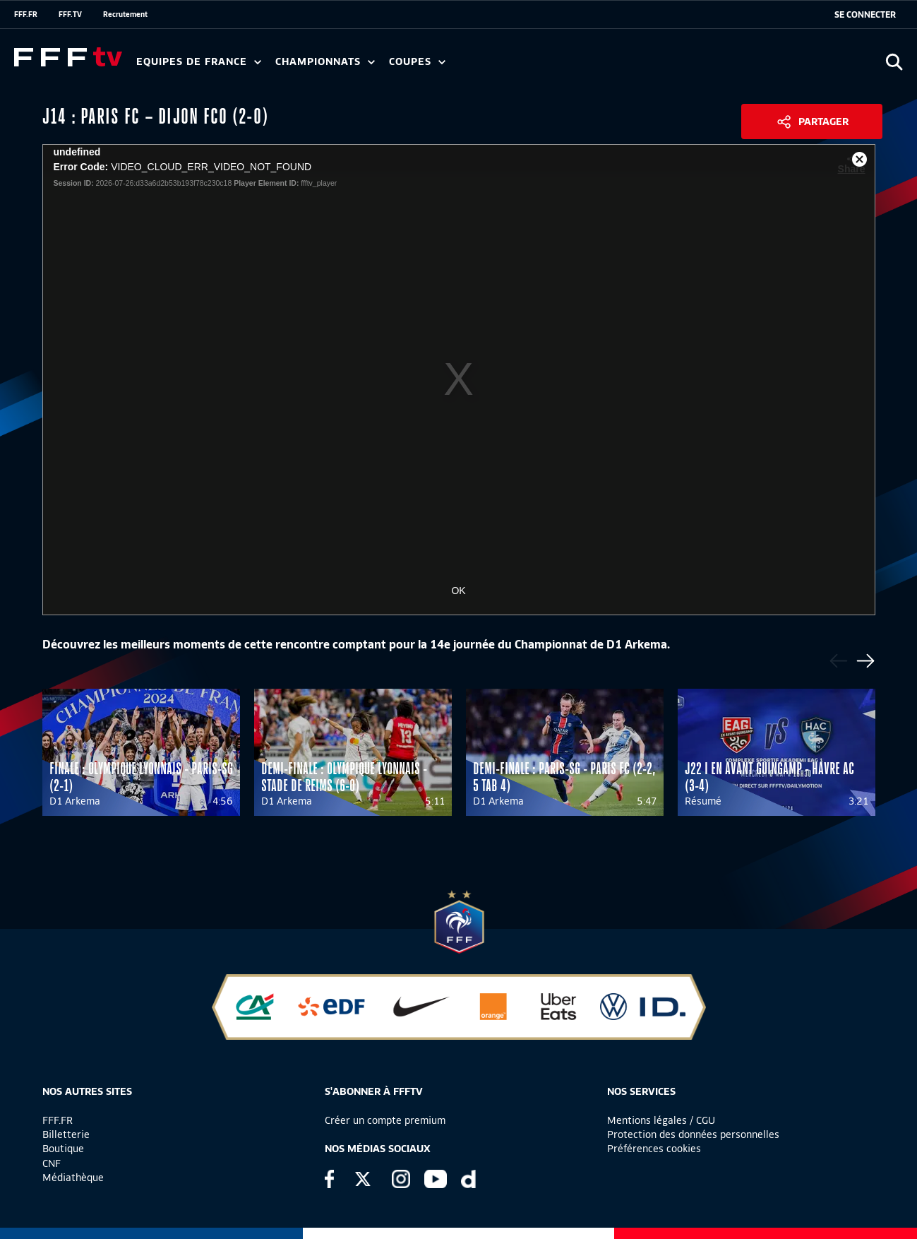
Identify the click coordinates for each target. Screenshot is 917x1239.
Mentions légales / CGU (661, 1120)
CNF (51, 1163)
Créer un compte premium (385, 1120)
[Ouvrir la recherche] (894, 62)
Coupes (417, 62)
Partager (823, 121)
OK (458, 590)
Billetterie (66, 1134)
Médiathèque (73, 1177)
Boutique (63, 1148)
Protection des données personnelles (693, 1134)
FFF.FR (25, 14)
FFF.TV (70, 14)
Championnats (325, 62)
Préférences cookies (654, 1148)
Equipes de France (198, 62)
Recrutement (125, 14)
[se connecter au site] (865, 14)
